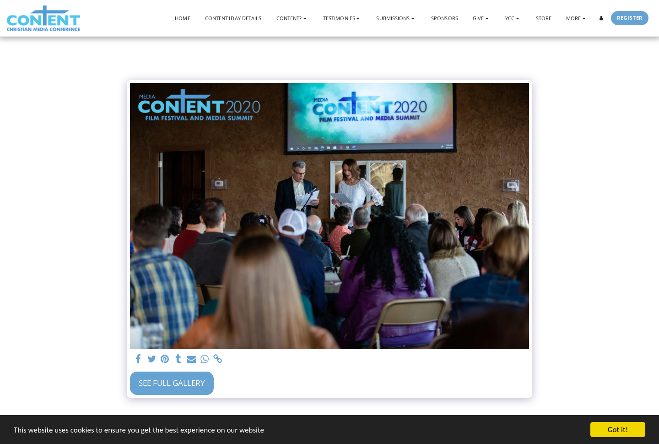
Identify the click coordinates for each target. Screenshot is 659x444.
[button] (292, 18)
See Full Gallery (172, 383)
